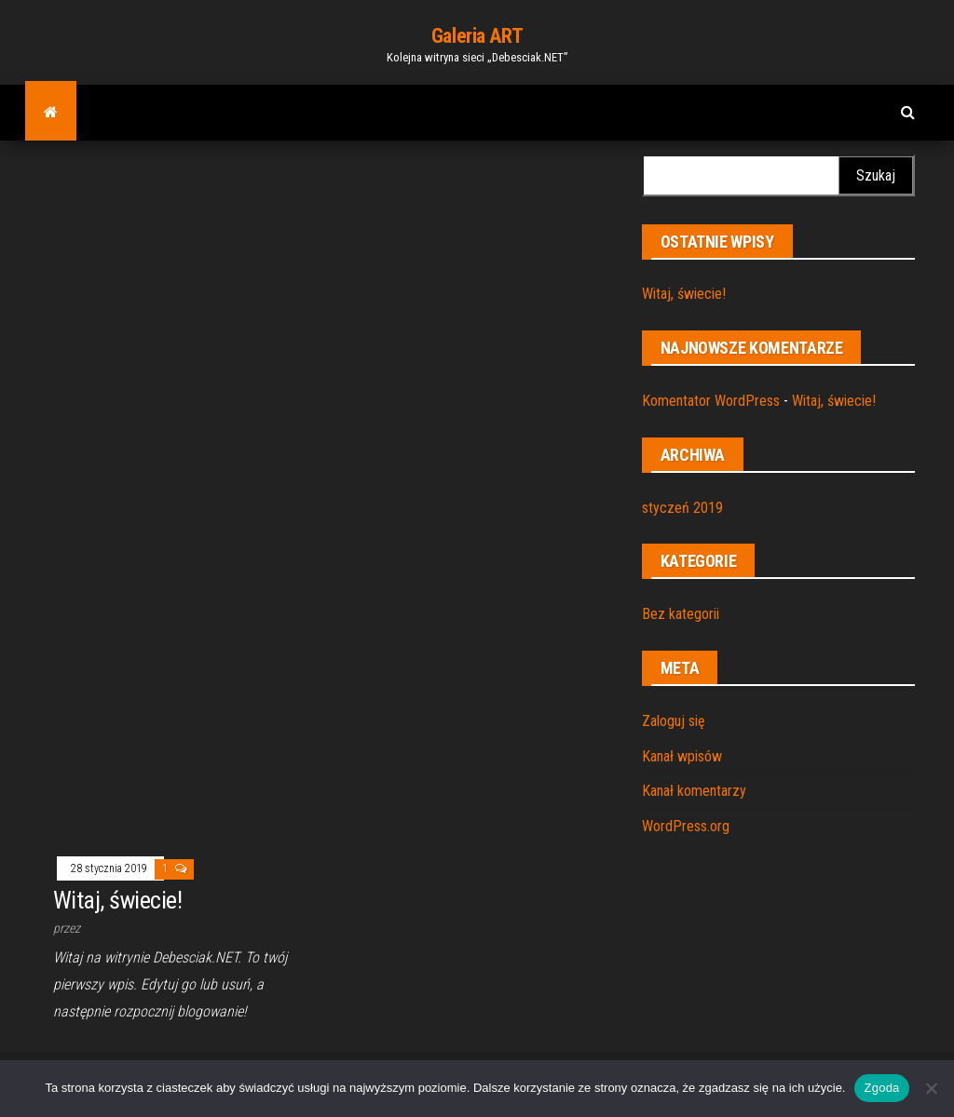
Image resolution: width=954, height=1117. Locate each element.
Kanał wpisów (682, 756)
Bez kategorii (680, 614)
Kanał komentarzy (694, 791)
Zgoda (881, 1088)
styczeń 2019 (682, 508)
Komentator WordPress (711, 401)
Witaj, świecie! (684, 294)
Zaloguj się (673, 721)
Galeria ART (477, 35)
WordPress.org (685, 826)
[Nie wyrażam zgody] (930, 1088)
